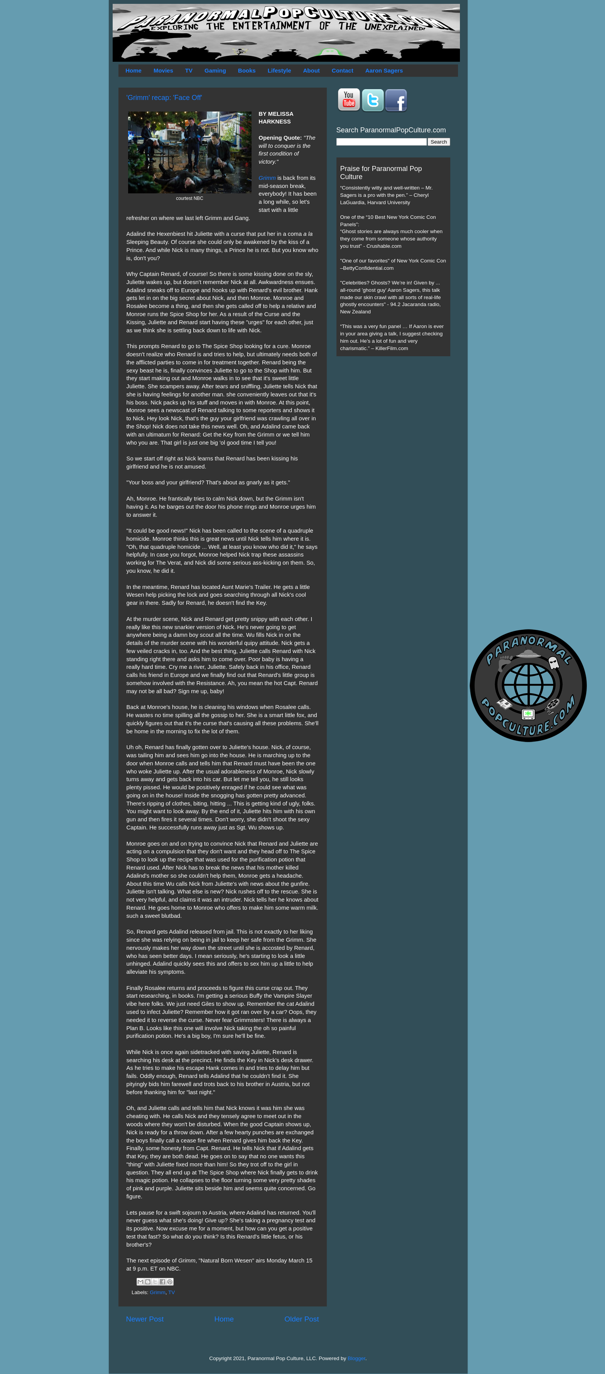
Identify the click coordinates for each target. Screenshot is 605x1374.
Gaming (215, 70)
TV (189, 70)
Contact (342, 70)
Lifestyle (279, 70)
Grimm (267, 178)
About (311, 70)
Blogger (356, 1358)
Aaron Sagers (384, 70)
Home (133, 70)
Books (247, 70)
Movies (163, 70)
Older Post (301, 1319)
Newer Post (145, 1319)
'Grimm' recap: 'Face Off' (164, 98)
